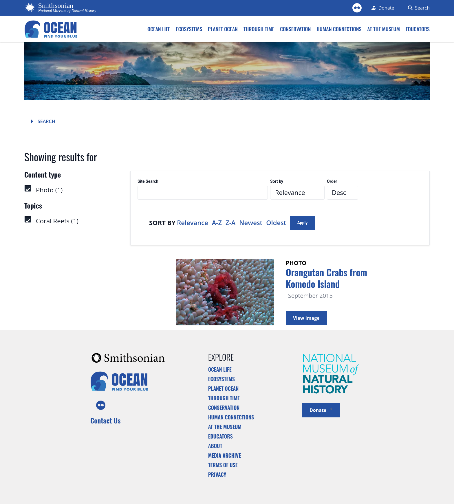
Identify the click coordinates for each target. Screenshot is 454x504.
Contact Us (105, 420)
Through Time (224, 398)
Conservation (224, 407)
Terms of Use (223, 465)
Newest (250, 222)
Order (332, 181)
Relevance (192, 222)
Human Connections (231, 417)
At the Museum (224, 426)
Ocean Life (220, 369)
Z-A (230, 222)
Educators (220, 436)
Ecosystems (221, 379)
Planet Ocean (223, 388)
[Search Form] (417, 7)
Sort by (276, 181)
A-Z (217, 222)
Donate (321, 409)
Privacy (217, 474)
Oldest (276, 222)
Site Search (148, 181)
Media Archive (224, 455)
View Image (306, 318)
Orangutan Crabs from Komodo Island (326, 278)
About (215, 446)
